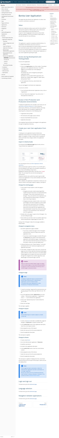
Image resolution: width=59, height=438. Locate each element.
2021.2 (55, 4)
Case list (5, 61)
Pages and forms (5, 23)
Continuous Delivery (22, 1)
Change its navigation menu (54, 34)
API (2, 30)
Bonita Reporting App (7, 65)
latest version (36, 9)
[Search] (50, 2)
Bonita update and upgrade (8, 76)
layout (28, 320)
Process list (6, 59)
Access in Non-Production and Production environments (53, 23)
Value (51, 15)
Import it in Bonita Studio (54, 29)
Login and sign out (53, 40)
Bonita (7, 1)
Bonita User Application (8, 56)
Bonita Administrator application (7, 53)
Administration (5, 70)
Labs (29, 1)
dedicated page (33, 384)
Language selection (54, 41)
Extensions (4, 26)
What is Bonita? (5, 9)
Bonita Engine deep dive (7, 37)
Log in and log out (7, 46)
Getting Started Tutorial (7, 12)
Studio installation (5, 10)
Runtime (3, 35)
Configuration (5, 69)
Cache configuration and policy (8, 43)
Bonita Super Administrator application (8, 50)
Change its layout (54, 37)
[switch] (57, 2)
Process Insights (34, 1)
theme (28, 340)
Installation (4, 67)
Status (51, 16)
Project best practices (6, 14)
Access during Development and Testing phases (53, 19)
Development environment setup (7, 17)
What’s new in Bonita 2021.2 (8, 7)
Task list (5, 63)
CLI (34, 106)
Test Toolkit (41, 1)
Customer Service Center (34, 375)
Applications (4, 24)
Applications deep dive (7, 39)
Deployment (4, 34)
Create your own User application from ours (53, 26)
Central (11, 1)
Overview (5, 41)
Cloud (15, 1)
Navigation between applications (54, 44)
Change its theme (54, 38)
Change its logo (54, 36)
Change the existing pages (54, 32)
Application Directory (7, 48)
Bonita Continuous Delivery (27, 106)
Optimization (5, 72)
